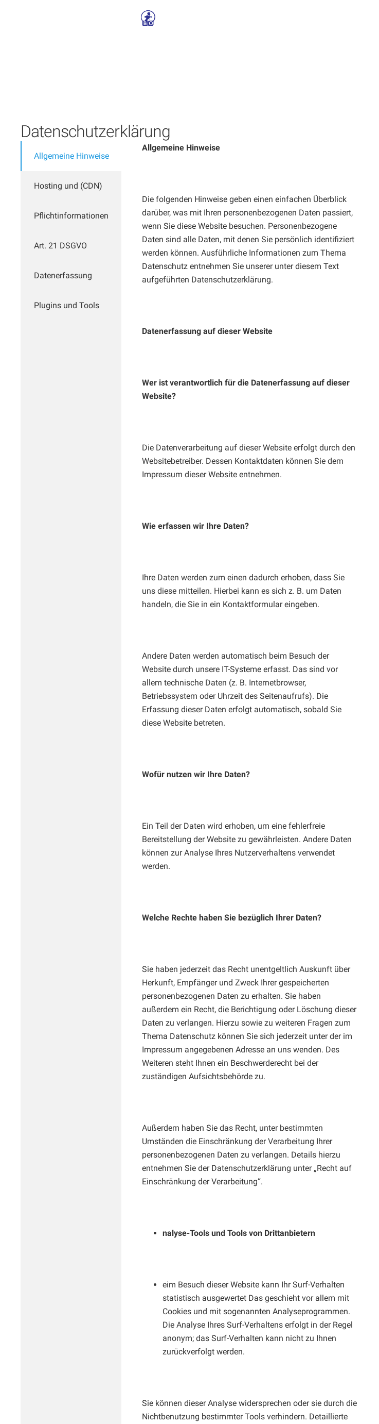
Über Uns (190, 18)
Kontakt (232, 18)
